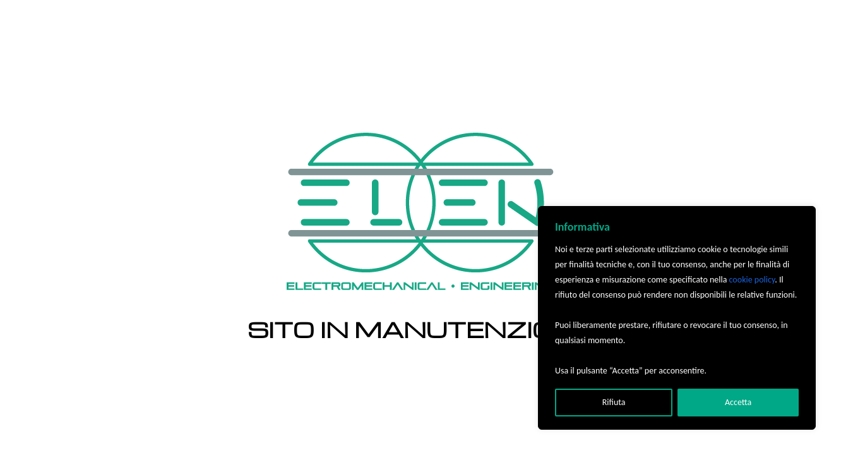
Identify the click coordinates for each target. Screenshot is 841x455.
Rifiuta (614, 402)
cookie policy (752, 279)
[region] (677, 318)
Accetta (738, 402)
